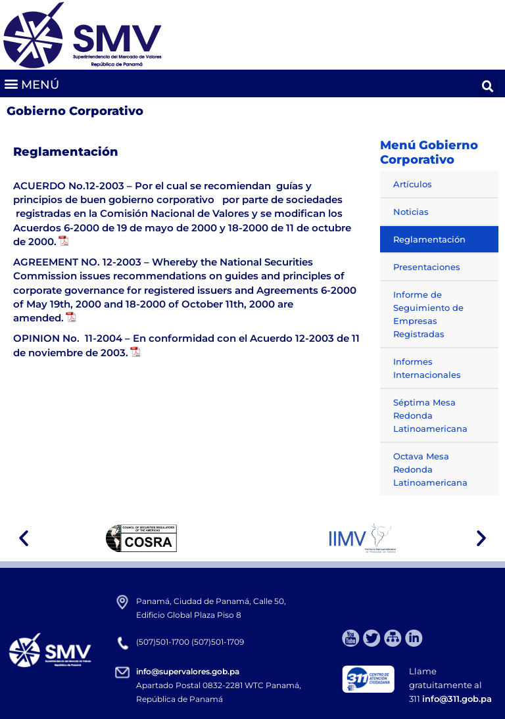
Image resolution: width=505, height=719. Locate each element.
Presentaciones (426, 267)
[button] (31, 84)
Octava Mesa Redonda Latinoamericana (430, 469)
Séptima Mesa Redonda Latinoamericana (430, 415)
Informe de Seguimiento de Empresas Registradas (428, 314)
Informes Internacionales (427, 368)
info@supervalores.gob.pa (187, 671)
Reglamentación (429, 239)
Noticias (411, 211)
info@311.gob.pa (457, 698)
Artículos (412, 184)
